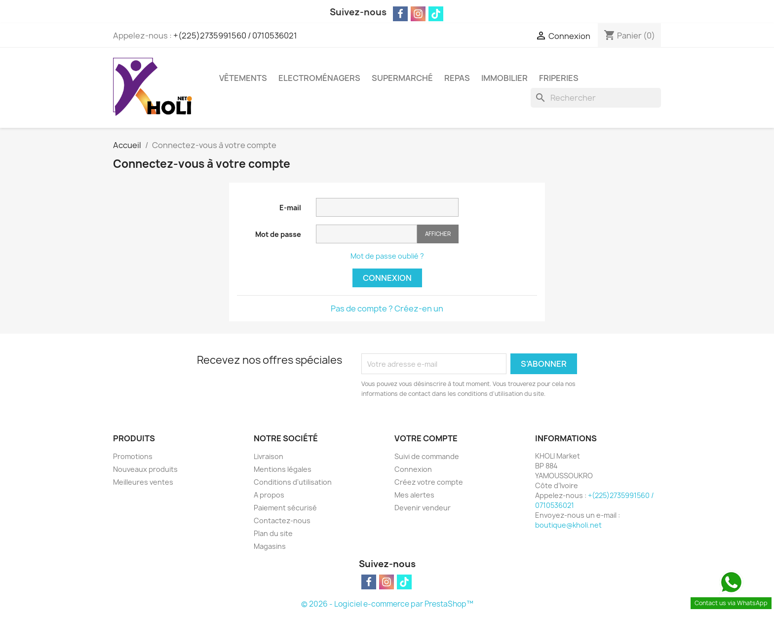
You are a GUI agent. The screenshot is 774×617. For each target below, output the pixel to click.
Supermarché (402, 78)
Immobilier (504, 78)
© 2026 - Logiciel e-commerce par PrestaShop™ (387, 604)
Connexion (387, 277)
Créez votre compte (428, 482)
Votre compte (426, 438)
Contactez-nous (282, 520)
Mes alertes (414, 495)
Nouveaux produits (145, 469)
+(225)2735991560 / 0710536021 (235, 35)
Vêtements (243, 78)
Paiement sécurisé (285, 507)
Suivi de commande (426, 456)
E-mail (290, 207)
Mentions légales (282, 469)
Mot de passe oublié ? (387, 256)
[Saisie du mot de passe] (366, 234)
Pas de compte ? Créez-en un (387, 308)
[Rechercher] (596, 98)
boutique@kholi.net (568, 525)
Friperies (559, 78)
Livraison (268, 456)
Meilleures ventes (143, 482)
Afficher (438, 233)
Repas (457, 78)
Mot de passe (278, 234)
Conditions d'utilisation (293, 482)
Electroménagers (319, 78)
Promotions (133, 456)
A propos (269, 495)
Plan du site (273, 533)
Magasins (270, 546)
